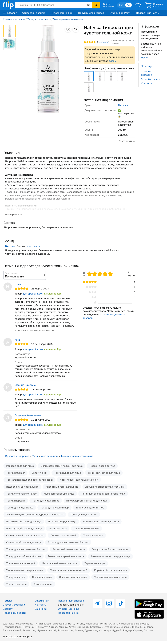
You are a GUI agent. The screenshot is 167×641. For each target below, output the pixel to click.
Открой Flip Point (120, 12)
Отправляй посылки (34, 12)
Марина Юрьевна (25, 384)
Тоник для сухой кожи (83, 514)
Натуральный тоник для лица (60, 563)
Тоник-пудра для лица (67, 472)
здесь (112, 60)
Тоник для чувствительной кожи (26, 549)
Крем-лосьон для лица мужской (79, 479)
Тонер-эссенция (93, 535)
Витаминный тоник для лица (23, 521)
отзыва (103, 42)
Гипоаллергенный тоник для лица (86, 500)
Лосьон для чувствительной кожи (68, 542)
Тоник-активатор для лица (104, 472)
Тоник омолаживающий (20, 563)
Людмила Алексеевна (28, 415)
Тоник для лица (43, 584)
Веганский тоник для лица (69, 549)
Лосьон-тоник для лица (73, 577)
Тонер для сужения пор (54, 507)
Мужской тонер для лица (59, 493)
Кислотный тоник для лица (61, 486)
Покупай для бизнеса (91, 12)
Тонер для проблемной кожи (23, 556)
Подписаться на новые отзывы (122, 42)
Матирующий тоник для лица (24, 528)
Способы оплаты (151, 79)
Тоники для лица (16, 584)
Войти (106, 4)
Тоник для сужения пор (90, 507)
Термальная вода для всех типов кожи (29, 479)
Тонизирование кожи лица (68, 19)
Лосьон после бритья (102, 465)
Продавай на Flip (62, 12)
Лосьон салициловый (63, 535)
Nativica (123, 105)
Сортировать (11, 273)
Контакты (147, 83)
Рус (128, 5)
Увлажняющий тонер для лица (24, 570)
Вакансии (41, 608)
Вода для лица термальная (22, 486)
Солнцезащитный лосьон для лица (62, 465)
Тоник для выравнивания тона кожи (103, 493)
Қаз (121, 5)
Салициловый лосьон (86, 528)
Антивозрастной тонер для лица (110, 556)
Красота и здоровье (14, 19)
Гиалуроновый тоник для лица (110, 549)
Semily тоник (39, 472)
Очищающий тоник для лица (23, 542)
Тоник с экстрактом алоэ (21, 493)
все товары (33, 246)
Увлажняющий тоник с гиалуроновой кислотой (34, 514)
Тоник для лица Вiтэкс (45, 500)
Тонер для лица (15, 577)
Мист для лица (58, 528)
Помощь (8, 600)
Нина (18, 284)
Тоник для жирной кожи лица (66, 556)
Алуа (17, 339)
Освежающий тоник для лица (101, 521)
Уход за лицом (43, 19)
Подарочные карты (147, 12)
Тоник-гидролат (15, 500)
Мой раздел (108, 6)
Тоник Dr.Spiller (15, 472)
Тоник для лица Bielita (19, 507)
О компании (42, 600)
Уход (30, 19)
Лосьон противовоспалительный (105, 486)
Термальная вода (95, 563)
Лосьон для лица (42, 577)
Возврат (8, 608)
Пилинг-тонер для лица (62, 521)
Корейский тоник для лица (110, 570)
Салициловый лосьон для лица (24, 535)
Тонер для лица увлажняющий (68, 570)
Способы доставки (146, 73)
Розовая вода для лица (20, 465)
